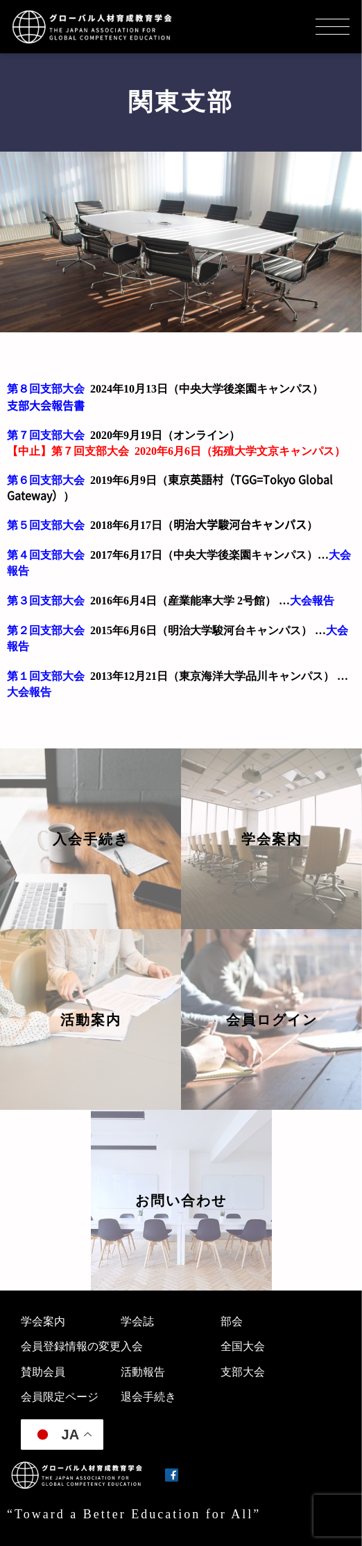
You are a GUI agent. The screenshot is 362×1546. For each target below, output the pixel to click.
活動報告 (143, 1372)
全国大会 (243, 1346)
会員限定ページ (59, 1397)
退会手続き (148, 1397)
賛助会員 (43, 1372)
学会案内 (43, 1321)
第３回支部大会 (46, 600)
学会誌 (137, 1321)
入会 (132, 1346)
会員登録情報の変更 (71, 1346)
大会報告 (312, 600)
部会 (232, 1321)
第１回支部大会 (46, 676)
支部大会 (243, 1372)
